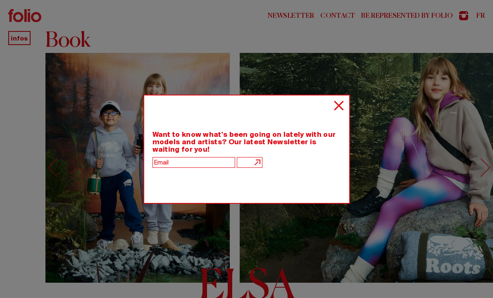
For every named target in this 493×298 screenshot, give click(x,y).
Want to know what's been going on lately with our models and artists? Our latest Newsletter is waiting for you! (244, 142)
